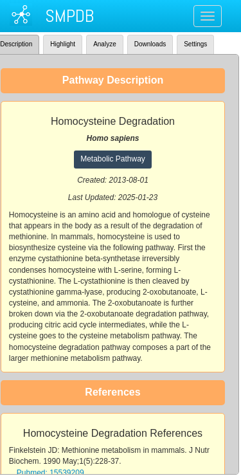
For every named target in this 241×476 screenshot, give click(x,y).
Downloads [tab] (150, 44)
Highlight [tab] (62, 44)
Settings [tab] (195, 44)
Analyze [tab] (104, 44)
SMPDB (69, 16)
